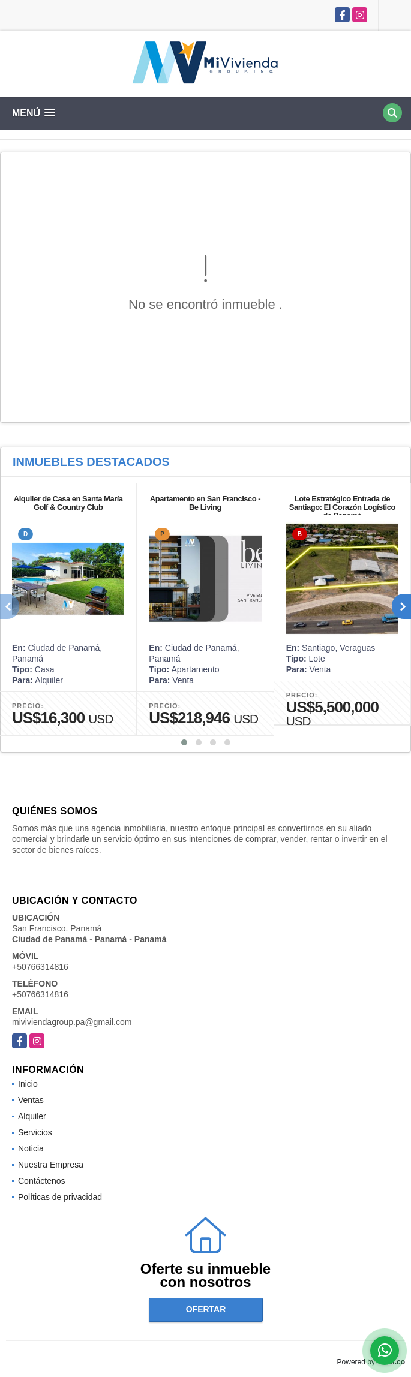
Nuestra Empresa (50, 1164)
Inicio (28, 1084)
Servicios (35, 1132)
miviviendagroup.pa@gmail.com (71, 1022)
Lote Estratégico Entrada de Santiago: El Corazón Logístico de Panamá (342, 507)
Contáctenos (41, 1181)
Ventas (31, 1100)
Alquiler (32, 1116)
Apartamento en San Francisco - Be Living (205, 503)
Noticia (31, 1148)
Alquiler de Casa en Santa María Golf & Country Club (68, 503)
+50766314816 (40, 967)
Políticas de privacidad (60, 1197)
